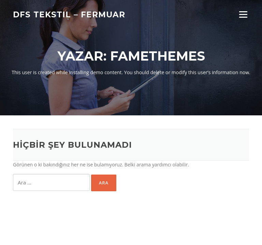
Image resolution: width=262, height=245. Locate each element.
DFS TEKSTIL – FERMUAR (69, 14)
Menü (243, 14)
